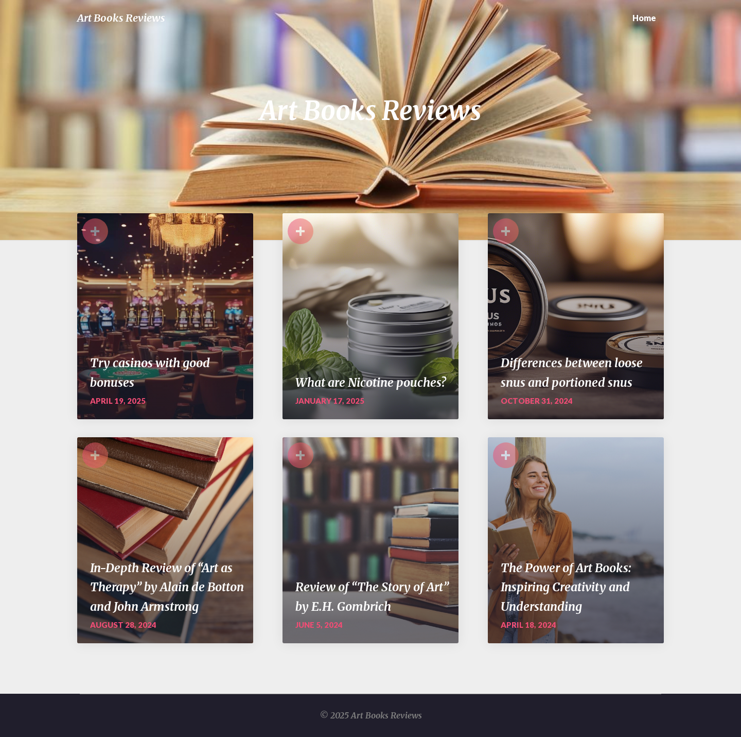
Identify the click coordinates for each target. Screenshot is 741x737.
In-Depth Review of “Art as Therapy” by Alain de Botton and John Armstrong (167, 587)
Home (644, 18)
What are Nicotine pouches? (370, 382)
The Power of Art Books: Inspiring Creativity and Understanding (566, 587)
